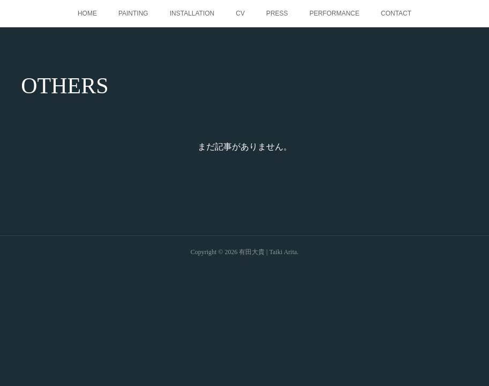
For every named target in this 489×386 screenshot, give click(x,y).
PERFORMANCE (334, 13)
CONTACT (396, 13)
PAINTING (133, 13)
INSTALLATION (192, 13)
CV (240, 13)
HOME (87, 13)
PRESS (277, 13)
